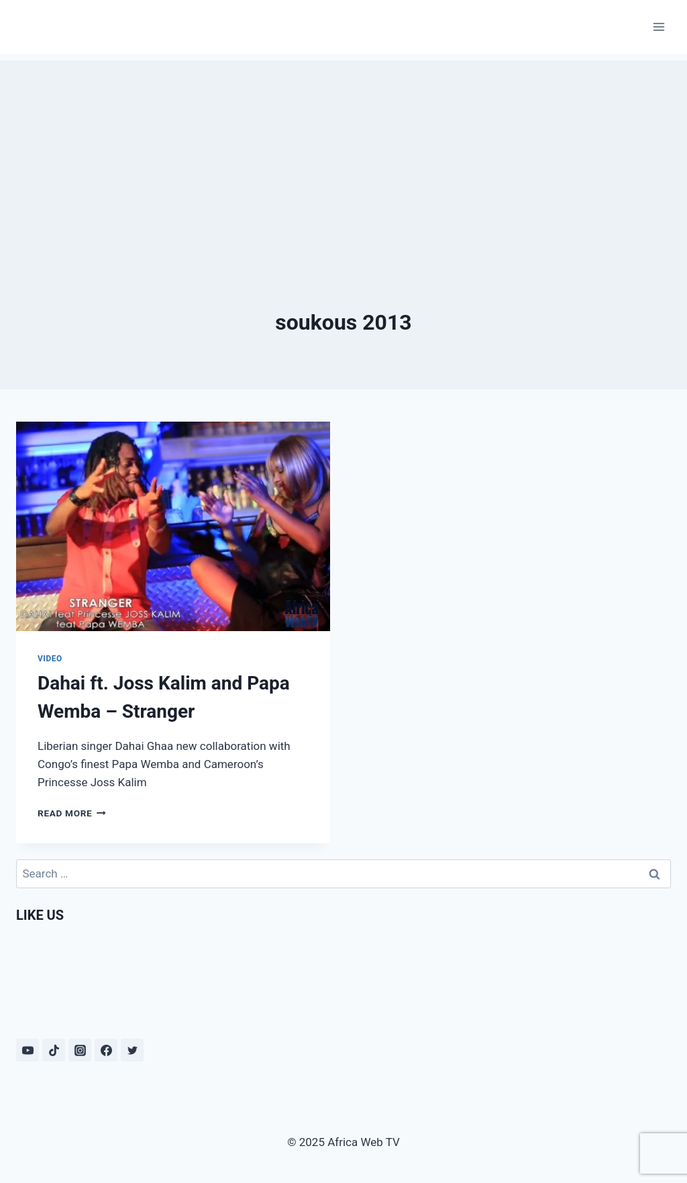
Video (50, 658)
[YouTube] (27, 1050)
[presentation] (173, 526)
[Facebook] (106, 1050)
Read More (72, 813)
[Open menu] (658, 26)
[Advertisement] (343, 154)
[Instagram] (79, 1050)
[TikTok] (53, 1050)
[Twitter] (132, 1050)
